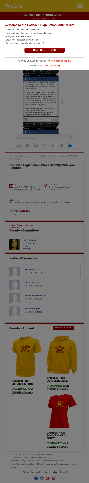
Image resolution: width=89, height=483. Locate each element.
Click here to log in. (60, 61)
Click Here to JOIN (44, 50)
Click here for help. (52, 65)
